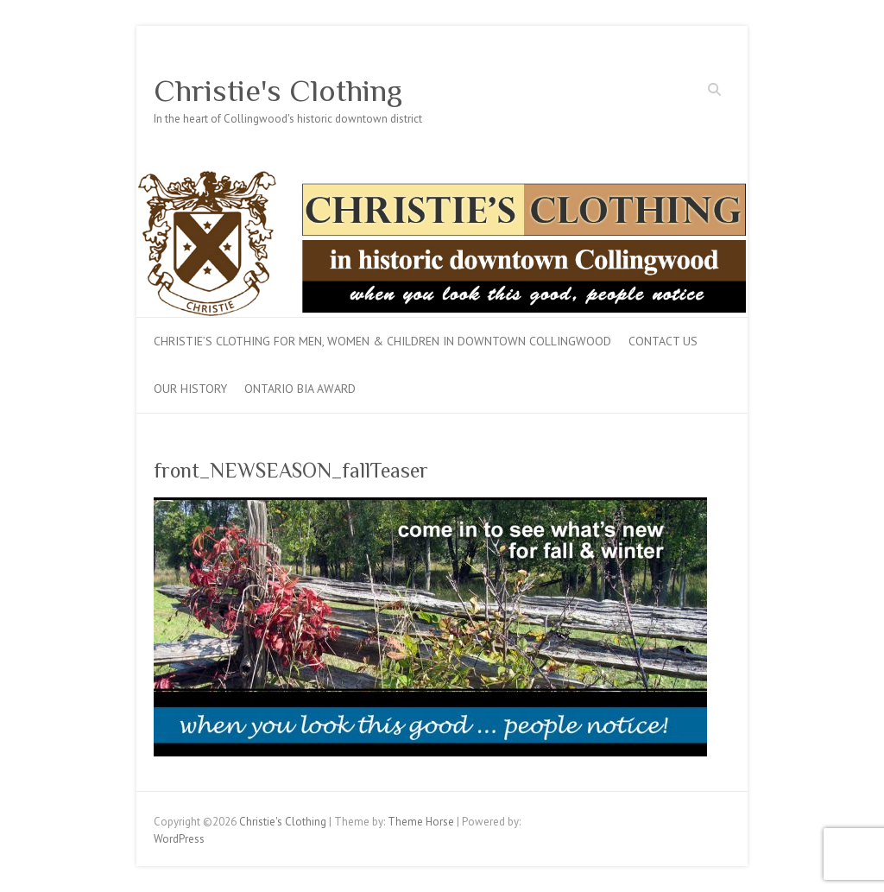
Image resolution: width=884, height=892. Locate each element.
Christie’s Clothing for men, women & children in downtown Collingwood (382, 341)
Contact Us (663, 341)
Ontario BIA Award (300, 388)
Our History (190, 388)
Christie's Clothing (278, 90)
